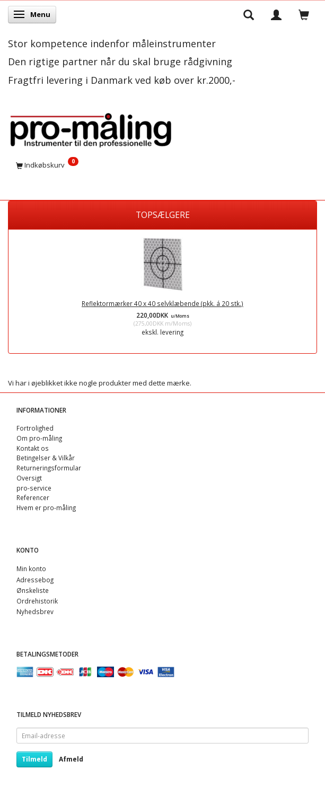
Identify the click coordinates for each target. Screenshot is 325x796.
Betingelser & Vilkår (45, 457)
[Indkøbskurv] (162, 165)
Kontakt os (32, 448)
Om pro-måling (39, 438)
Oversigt (29, 478)
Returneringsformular (48, 467)
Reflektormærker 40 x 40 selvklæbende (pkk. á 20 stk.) (162, 303)
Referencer (32, 497)
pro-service (33, 488)
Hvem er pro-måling (46, 507)
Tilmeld (34, 759)
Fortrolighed (35, 428)
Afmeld (71, 759)
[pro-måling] (90, 128)
